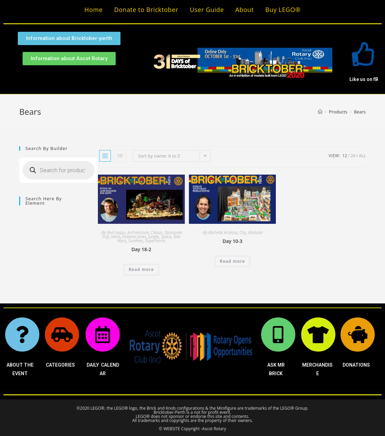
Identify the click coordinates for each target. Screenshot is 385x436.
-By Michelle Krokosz (220, 232)
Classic (157, 232)
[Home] (320, 112)
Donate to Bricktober (146, 9)
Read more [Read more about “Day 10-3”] (232, 261)
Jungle (153, 237)
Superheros (155, 241)
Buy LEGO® (282, 9)
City (243, 232)
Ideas (115, 237)
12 (344, 156)
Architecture (138, 232)
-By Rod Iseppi (112, 232)
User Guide (207, 9)
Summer (135, 241)
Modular (255, 232)
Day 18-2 (141, 249)
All (362, 156)
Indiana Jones (134, 237)
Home (94, 9)
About (244, 9)
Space (166, 237)
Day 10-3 (232, 241)
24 (352, 156)
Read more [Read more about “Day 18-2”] (141, 269)
